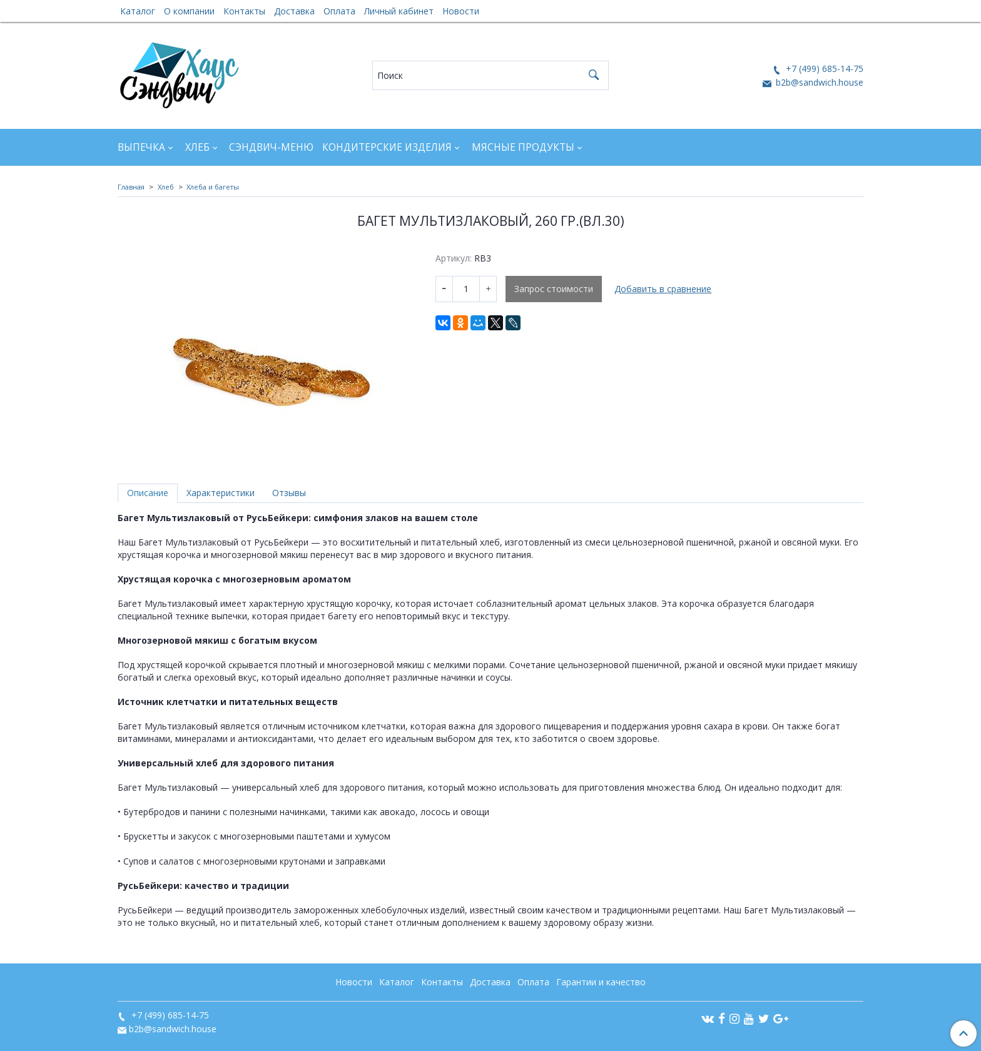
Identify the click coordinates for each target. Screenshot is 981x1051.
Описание (147, 493)
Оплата (339, 11)
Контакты (244, 11)
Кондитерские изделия (387, 147)
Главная (131, 186)
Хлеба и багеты (212, 186)
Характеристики (220, 493)
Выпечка (141, 147)
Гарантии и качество (601, 982)
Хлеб (197, 147)
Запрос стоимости (553, 289)
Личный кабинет (399, 11)
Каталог (137, 11)
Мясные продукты (523, 147)
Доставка (294, 11)
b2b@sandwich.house (818, 82)
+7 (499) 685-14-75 (823, 68)
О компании (189, 11)
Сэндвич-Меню (271, 147)
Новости (460, 11)
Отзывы (289, 493)
